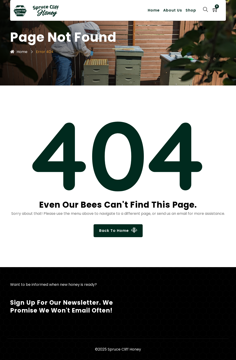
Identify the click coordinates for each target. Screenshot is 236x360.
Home (154, 10)
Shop (191, 10)
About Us (172, 10)
